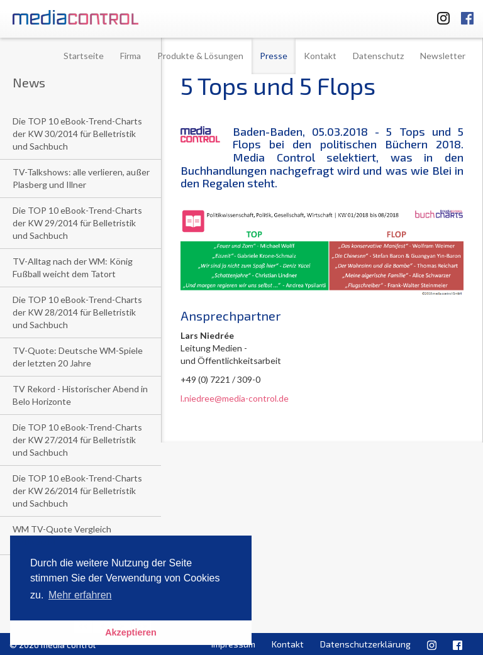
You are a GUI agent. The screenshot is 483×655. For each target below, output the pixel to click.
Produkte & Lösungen (200, 55)
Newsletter (442, 55)
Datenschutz (378, 55)
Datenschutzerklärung (365, 644)
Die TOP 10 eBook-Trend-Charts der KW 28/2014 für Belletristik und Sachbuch (77, 312)
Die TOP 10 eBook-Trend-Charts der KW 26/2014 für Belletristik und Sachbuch (77, 491)
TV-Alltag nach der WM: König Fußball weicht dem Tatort (73, 267)
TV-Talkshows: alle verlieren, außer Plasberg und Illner (81, 178)
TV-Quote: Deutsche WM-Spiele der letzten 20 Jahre (78, 356)
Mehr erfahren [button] (80, 595)
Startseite (84, 55)
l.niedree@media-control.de (234, 398)
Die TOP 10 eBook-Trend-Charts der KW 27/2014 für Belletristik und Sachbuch (77, 440)
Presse (273, 55)
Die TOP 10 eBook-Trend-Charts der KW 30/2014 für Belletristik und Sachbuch (77, 133)
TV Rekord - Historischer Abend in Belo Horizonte (80, 395)
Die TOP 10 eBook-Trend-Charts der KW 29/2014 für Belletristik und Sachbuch (77, 223)
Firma (130, 55)
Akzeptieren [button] (131, 632)
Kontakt (320, 55)
